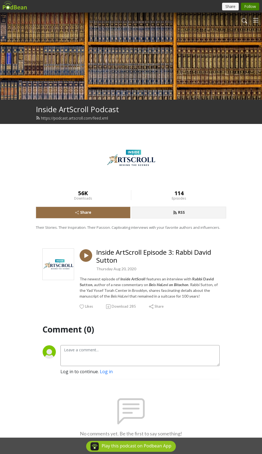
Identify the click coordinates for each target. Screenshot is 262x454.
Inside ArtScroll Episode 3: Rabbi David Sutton (153, 256)
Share (83, 212)
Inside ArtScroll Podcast (77, 109)
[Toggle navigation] (255, 20)
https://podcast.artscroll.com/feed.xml (72, 118)
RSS (179, 212)
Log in (106, 372)
